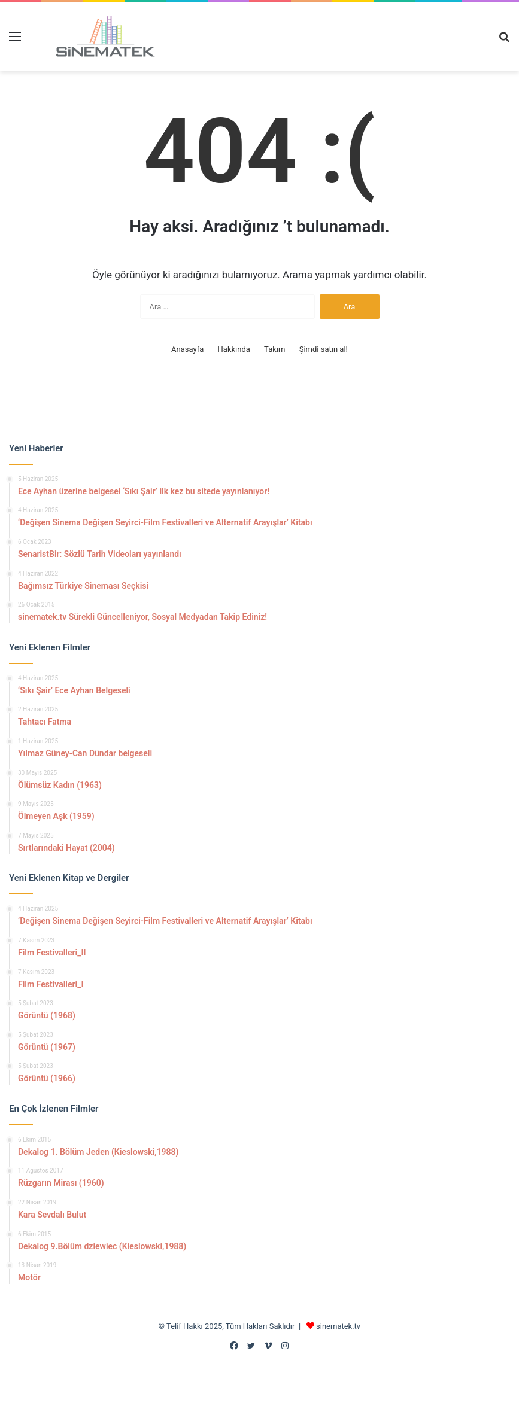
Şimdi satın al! (323, 349)
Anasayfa (187, 349)
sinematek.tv (338, 1326)
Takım (274, 349)
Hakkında (234, 349)
